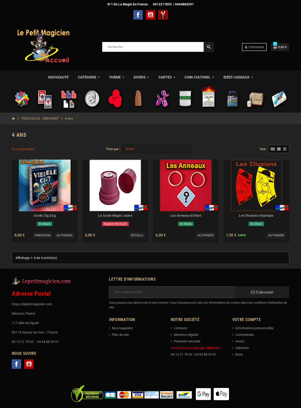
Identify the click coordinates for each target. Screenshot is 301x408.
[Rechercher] (158, 47)
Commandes (244, 335)
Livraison (180, 328)
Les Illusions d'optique (256, 215)
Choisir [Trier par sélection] (130, 149)
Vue (263, 149)
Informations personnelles (254, 328)
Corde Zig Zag (45, 215)
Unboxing (42, 235)
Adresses (242, 348)
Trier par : (113, 149)
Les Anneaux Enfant (185, 215)
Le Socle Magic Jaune (115, 215)
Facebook (138, 15)
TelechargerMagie (163, 15)
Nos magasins (122, 328)
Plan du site (120, 335)
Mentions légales (186, 335)
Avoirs (240, 341)
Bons (239, 354)
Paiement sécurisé (187, 341)
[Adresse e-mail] (172, 292)
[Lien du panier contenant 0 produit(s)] (280, 47)
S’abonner (262, 292)
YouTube (150, 15)
